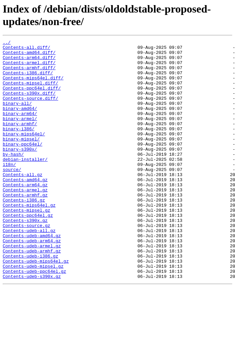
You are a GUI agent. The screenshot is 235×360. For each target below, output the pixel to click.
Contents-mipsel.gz (26, 245)
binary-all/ (17, 116)
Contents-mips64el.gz (29, 238)
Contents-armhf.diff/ (29, 74)
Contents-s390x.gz (25, 257)
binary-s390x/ (20, 171)
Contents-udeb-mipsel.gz (33, 312)
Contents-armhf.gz (25, 226)
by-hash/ (13, 177)
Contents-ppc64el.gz (28, 251)
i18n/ (9, 190)
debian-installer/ (25, 184)
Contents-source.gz (26, 263)
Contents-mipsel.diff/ (30, 92)
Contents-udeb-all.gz (29, 269)
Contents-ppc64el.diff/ (32, 98)
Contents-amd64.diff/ (29, 55)
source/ (12, 196)
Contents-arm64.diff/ (29, 61)
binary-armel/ (20, 135)
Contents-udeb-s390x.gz (32, 324)
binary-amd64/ (20, 122)
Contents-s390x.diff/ (29, 104)
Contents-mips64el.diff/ (33, 86)
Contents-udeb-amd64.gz (32, 275)
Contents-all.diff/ (26, 49)
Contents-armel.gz (25, 220)
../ (6, 43)
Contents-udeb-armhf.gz (32, 293)
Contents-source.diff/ (30, 110)
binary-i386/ (19, 147)
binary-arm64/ (20, 129)
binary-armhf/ (20, 141)
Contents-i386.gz (24, 232)
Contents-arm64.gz (25, 214)
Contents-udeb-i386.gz (30, 300)
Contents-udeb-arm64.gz (32, 281)
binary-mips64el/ (24, 153)
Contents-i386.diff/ (28, 80)
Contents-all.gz (22, 202)
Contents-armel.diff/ (29, 67)
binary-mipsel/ (21, 159)
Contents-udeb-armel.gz (32, 287)
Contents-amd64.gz (25, 208)
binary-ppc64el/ (22, 165)
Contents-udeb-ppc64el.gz (34, 318)
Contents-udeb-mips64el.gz (36, 306)
